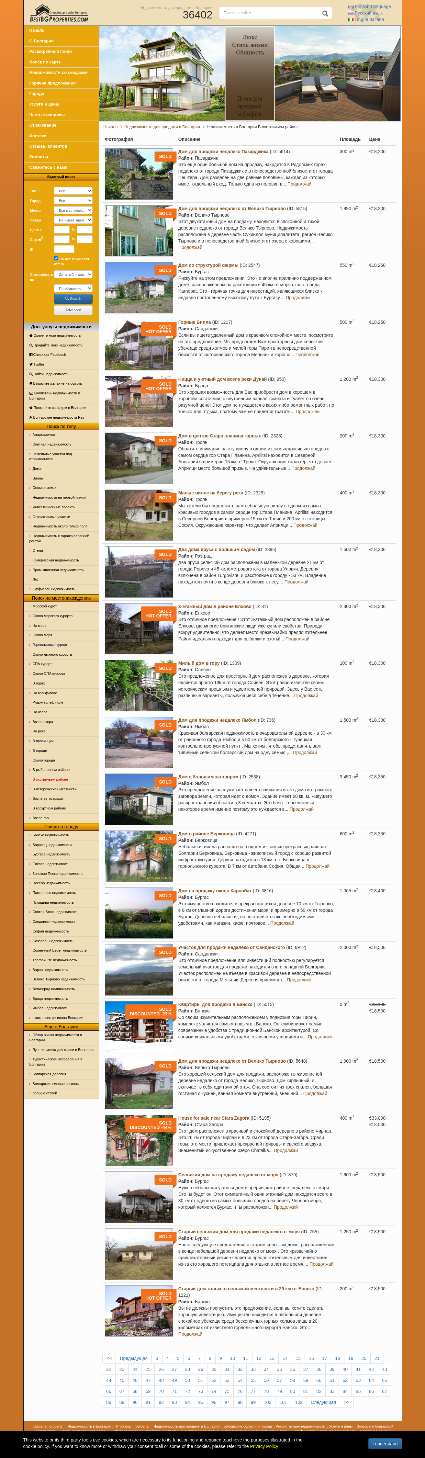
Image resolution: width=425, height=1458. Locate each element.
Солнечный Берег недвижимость (60, 950)
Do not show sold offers (71, 261)
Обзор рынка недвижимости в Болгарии (55, 1037)
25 (148, 1369)
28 (187, 1369)
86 (371, 1391)
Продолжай (299, 183)
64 (371, 1380)
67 (122, 1391)
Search (73, 298)
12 (259, 1358)
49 (174, 1380)
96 (214, 1402)
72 (187, 1391)
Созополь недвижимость (53, 941)
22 (108, 1369)
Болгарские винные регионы (56, 1084)
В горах (39, 683)
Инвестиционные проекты (54, 507)
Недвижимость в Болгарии (89, 1426)
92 (161, 1402)
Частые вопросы (47, 114)
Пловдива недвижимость (53, 902)
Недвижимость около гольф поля (60, 526)
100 (267, 1402)
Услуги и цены (44, 104)
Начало (37, 30)
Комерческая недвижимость (56, 560)
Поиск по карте (45, 62)
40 (345, 1369)
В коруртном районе (49, 808)
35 (279, 1369)
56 (266, 1380)
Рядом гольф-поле (48, 702)
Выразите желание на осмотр (55, 383)
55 (253, 1380)
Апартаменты (44, 434)
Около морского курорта (53, 616)
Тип (33, 191)
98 (240, 1402)
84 (345, 1391)
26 (161, 1369)
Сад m (36, 239)
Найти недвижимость (49, 374)
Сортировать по (40, 277)
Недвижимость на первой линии (59, 497)
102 (299, 1402)
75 (226, 1391)
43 (384, 1369)
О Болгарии (41, 41)
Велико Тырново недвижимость (59, 979)
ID (32, 249)
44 (108, 1380)
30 (214, 1369)
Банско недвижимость (51, 835)
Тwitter (36, 364)
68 (135, 1391)
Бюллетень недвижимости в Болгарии (54, 395)
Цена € (36, 230)
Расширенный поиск (51, 51)
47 (148, 1380)
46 (135, 1380)
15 (298, 1358)
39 (332, 1369)
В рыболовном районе (51, 770)
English (369, 6)
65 (384, 1380)
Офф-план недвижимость (54, 589)
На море (40, 625)
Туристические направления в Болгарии (56, 1061)
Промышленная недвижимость (58, 570)
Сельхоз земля (45, 488)
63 (358, 1380)
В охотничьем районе (50, 779)
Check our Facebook (47, 354)
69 (148, 1391)
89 (122, 1402)
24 (135, 1369)
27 (174, 1369)
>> (346, 1402)
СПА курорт (42, 664)
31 (226, 1369)
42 (371, 1369)
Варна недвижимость (50, 970)
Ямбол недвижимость (51, 1008)
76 (240, 1391)
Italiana (366, 19)
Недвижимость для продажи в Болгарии (176, 7)
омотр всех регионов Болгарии (58, 1018)
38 (318, 1369)
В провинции (43, 741)
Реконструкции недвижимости (300, 1426)
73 (200, 1391)
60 (318, 1380)
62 (345, 1380)
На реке (39, 731)
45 (122, 1380)
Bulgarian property (47, 1426)
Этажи (35, 220)
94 (187, 1402)
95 (200, 1402)
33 (253, 1369)
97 (226, 1402)
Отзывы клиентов (48, 146)
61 (332, 1380)
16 (311, 1358)
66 (108, 1391)
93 (174, 1402)
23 (122, 1369)
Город (35, 201)
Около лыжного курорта (52, 654)
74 (214, 1391)
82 (318, 1391)
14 (285, 1358)
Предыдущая (134, 1358)
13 (271, 1358)
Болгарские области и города (248, 1426)
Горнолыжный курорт (50, 645)
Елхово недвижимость (51, 864)
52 (214, 1380)
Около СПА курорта (49, 673)
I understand (385, 1443)
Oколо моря (42, 635)
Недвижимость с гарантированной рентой (59, 538)
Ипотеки (38, 135)
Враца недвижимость (50, 998)
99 (253, 1402)
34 (266, 1369)
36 (292, 1369)
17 (324, 1358)
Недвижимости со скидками (58, 72)
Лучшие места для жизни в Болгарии (63, 1050)
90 (135, 1402)
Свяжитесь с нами (48, 167)
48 (161, 1380)
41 (358, 1369)
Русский (365, 13)
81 (305, 1391)
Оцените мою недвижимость (55, 335)
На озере (40, 712)
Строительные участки (51, 517)
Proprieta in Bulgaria (132, 1426)
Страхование (43, 125)
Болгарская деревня (49, 1074)
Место (35, 210)
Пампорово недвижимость (54, 893)
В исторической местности (55, 789)
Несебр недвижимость (51, 883)
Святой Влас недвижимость (56, 912)
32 (240, 1369)
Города (36, 93)
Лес (36, 579)
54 (240, 1380)
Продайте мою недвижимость (56, 345)
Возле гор (41, 818)
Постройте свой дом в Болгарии (58, 408)
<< (109, 1358)
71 (174, 1391)
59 (305, 1380)
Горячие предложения (52, 83)
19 (350, 1358)
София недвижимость (51, 931)
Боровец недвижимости (52, 845)
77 (253, 1391)
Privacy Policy (264, 1446)
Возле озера (43, 722)
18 (337, 1358)
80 (292, 1391)
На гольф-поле (45, 693)
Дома (37, 468)
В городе (40, 750)
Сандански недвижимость (54, 921)
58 (292, 1380)
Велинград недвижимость (54, 989)
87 (384, 1391)
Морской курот (45, 606)
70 (161, 1391)
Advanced (73, 310)
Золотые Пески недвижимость (58, 874)
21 (377, 1358)
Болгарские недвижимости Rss (56, 417)
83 (332, 1391)
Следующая (323, 1402)
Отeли (38, 550)
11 (245, 1358)
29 (200, 1369)
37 (305, 1369)
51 (200, 1380)
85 (358, 1391)
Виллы (38, 478)
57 (279, 1380)
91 (148, 1402)
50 (187, 1380)
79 (279, 1391)
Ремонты (38, 156)
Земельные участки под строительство (50, 456)
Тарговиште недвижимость (55, 960)
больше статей (45, 1093)
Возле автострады (48, 798)
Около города (44, 760)
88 (108, 1402)
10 (232, 1358)
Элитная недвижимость (52, 444)
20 (363, 1358)
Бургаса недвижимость (52, 854)
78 (266, 1391)
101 (283, 1402)
